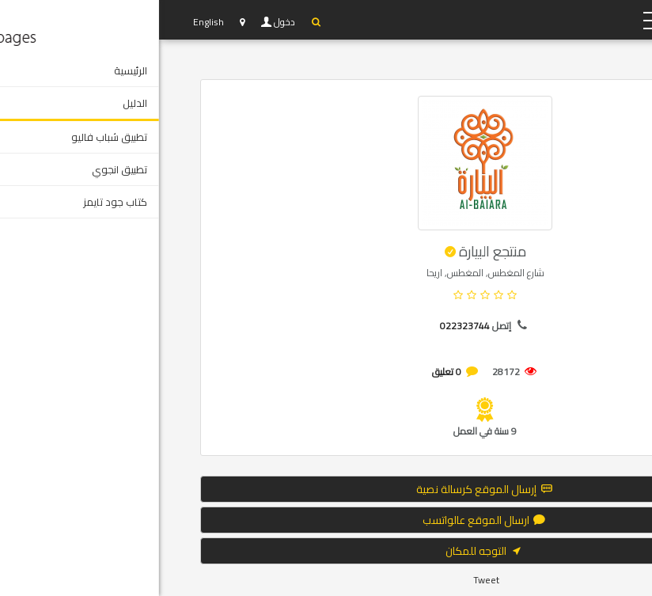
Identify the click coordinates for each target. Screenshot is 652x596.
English (49, 22)
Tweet (327, 580)
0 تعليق (287, 372)
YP (539, 20)
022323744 (306, 326)
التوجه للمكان (326, 551)
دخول (126, 22)
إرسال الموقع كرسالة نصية (326, 489)
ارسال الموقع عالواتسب (326, 520)
